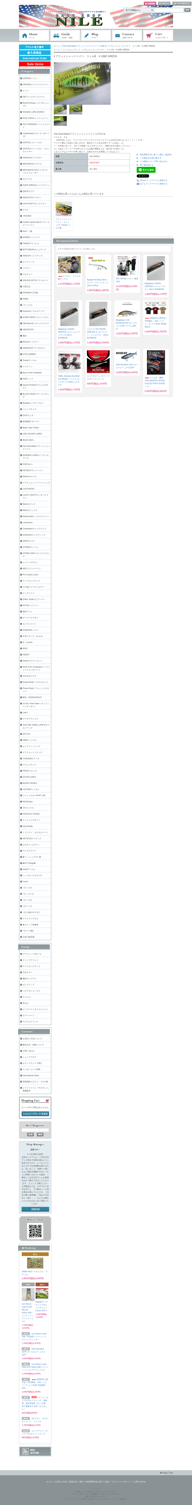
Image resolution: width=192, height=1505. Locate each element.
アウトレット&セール (32, 954)
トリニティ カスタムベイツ (35, 832)
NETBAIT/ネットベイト (33, 470)
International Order (31, 1075)
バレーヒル (27, 305)
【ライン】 (27, 906)
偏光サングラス (29, 978)
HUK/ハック (28, 379)
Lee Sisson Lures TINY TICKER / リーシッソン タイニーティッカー (34, 1337)
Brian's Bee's (28, 440)
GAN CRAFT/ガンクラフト (34, 204)
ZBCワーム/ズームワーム (34, 97)
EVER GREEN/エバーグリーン (36, 185)
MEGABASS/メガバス (32, 164)
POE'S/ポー (28, 464)
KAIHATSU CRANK (31, 814)
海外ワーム (27, 611)
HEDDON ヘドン (30, 78)
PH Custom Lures (30, 575)
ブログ (96, 35)
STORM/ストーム (30, 547)
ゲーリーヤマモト (30, 618)
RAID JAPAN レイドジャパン (35, 118)
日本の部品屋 (28, 937)
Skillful (25, 299)
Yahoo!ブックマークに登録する (153, 180)
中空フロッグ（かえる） (33, 636)
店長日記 (35, 1209)
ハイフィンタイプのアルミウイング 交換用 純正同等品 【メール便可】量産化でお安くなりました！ (35, 1403)
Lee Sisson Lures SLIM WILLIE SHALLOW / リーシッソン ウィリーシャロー (27, 1313)
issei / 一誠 (27, 231)
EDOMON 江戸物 (30, 293)
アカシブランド (29, 765)
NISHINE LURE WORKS (33, 112)
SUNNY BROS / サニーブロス (36, 317)
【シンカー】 (28, 894)
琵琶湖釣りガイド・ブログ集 (35, 1082)
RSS (32, 1450)
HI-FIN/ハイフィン (31, 605)
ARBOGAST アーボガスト (34, 348)
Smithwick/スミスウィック (34, 535)
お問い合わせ (127, 35)
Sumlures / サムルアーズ (33, 311)
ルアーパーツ (28, 1015)
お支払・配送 (65, 35)
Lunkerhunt (27, 522)
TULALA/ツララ (29, 676)
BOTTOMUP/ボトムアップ (34, 249)
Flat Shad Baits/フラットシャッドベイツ (80, 46)
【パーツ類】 (28, 931)
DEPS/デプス (28, 191)
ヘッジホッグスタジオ (32, 875)
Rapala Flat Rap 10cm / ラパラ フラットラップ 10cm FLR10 (97, 283)
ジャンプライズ (29, 409)
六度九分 (26, 286)
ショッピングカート (158, 35)
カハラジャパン (29, 624)
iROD (25, 648)
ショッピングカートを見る (35, 1113)
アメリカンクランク (71, 50)
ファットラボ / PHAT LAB (34, 795)
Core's (25, 881)
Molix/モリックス (30, 510)
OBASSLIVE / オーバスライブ (36, 323)
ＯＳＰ (26, 210)
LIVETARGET (29, 489)
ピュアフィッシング (31, 746)
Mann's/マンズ (29, 504)
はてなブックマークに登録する (153, 184)
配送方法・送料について (33, 1045)
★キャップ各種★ (30, 925)
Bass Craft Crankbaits (32, 373)
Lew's (25, 712)
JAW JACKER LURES (32, 434)
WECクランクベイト (32, 568)
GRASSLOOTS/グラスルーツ (35, 280)
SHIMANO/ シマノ (31, 630)
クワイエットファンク (32, 752)
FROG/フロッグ (30, 771)
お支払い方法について (32, 1038)
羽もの (26, 1003)
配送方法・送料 (76, 1482)
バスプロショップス (31, 991)
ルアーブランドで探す (32, 1063)
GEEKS (26, 655)
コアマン (26, 268)
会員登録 (150, 4)
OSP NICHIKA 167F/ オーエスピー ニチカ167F (33, 1352)
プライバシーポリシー (121, 1482)
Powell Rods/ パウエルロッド (35, 682)
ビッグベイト (28, 593)
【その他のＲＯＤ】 (31, 912)
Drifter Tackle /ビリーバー (34, 599)
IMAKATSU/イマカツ (32, 197)
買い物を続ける (147, 165)
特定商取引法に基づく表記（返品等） (156, 154)
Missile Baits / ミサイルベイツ (36, 516)
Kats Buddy (28, 826)
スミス (26, 91)
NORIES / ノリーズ (31, 237)
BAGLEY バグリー (31, 342)
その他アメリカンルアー (33, 587)
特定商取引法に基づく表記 (97, 1482)
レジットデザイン (30, 562)
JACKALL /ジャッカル (32, 142)
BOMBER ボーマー (31, 421)
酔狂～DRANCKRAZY (32, 697)
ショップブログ (29, 1057)
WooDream (27, 801)
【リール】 (27, 900)
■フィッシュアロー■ (32, 857)
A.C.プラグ (27, 179)
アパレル (26, 997)
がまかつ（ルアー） (31, 845)
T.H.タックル (28, 808)
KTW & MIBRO (29, 354)
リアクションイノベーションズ (36, 483)
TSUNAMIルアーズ (31, 758)
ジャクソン (27, 366)
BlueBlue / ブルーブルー (33, 403)
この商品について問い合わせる (153, 161)
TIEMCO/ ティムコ (31, 243)
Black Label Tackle (31, 428)
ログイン (164, 4)
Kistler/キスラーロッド (32, 661)
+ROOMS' (27, 216)
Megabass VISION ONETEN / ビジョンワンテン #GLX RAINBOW (155, 286)
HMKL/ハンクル (29, 740)
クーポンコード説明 (31, 1069)
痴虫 (25, 336)
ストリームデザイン (31, 820)
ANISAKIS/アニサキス (32, 158)
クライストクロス (30, 918)
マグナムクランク (30, 1021)
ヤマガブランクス (30, 719)
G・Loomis (27, 642)
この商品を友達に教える (150, 158)
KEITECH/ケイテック (32, 838)
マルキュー (27, 274)
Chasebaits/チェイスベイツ (35, 529)
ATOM (34, 1453)
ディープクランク (30, 960)
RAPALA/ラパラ (30, 476)
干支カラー (27, 972)
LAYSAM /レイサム (31, 789)
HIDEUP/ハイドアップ (32, 256)
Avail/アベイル (29, 869)
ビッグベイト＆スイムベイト (35, 1009)
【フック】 (27, 888)
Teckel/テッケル (29, 360)
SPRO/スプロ (29, 541)
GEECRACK (28, 329)
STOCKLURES (29, 777)
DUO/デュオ (28, 415)
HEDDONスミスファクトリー (36, 84)
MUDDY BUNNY (30, 783)
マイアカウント (182, 4)
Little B (103, 46)
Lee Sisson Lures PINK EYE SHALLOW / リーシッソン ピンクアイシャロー (35, 1367)
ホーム (34, 35)
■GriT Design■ (29, 863)
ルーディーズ (28, 262)
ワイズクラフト (29, 851)
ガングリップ (28, 985)
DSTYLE (26, 734)
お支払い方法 (61, 1482)
